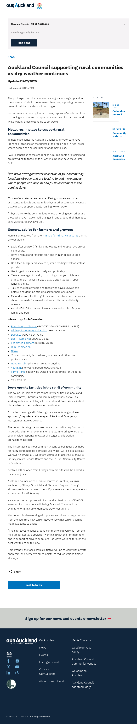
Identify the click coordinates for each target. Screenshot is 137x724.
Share (15, 572)
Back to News (34, 585)
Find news (25, 43)
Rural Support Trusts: (24, 326)
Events (43, 655)
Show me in (20, 24)
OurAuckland (47, 640)
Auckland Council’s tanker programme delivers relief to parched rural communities (120, 158)
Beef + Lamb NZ (20, 339)
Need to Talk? (19, 363)
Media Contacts (81, 640)
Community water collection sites (120, 135)
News (11, 57)
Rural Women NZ (21, 347)
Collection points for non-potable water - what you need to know (119, 113)
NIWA (14, 351)
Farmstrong (18, 372)
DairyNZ (16, 334)
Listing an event (49, 662)
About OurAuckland (51, 681)
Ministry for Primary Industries (60, 235)
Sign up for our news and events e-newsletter (68, 618)
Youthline (16, 367)
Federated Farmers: (23, 343)
